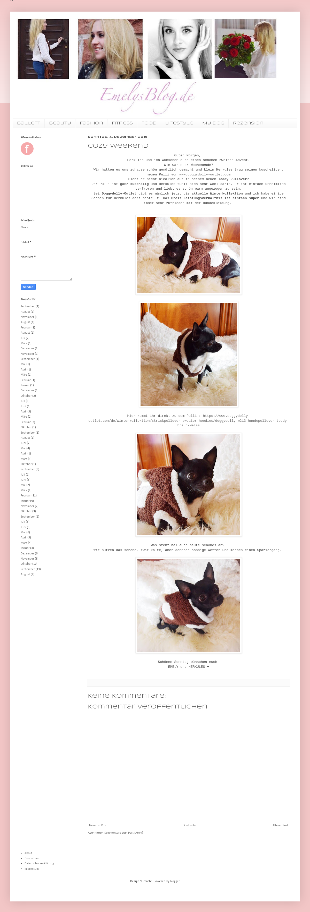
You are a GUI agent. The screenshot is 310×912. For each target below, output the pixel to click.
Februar (26, 327)
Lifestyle (179, 123)
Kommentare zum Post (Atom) (123, 832)
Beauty (60, 123)
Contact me (32, 858)
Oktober (26, 396)
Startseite (189, 825)
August (25, 312)
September (28, 306)
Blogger (175, 881)
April (24, 369)
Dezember (27, 348)
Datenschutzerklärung (39, 863)
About (28, 853)
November (27, 317)
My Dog (213, 123)
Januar (25, 385)
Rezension (248, 123)
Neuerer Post (98, 825)
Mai (23, 364)
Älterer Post (280, 825)
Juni (23, 406)
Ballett (28, 123)
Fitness (122, 123)
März (24, 343)
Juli (23, 338)
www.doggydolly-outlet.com (204, 174)
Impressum (32, 869)
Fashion (91, 123)
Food (149, 123)
